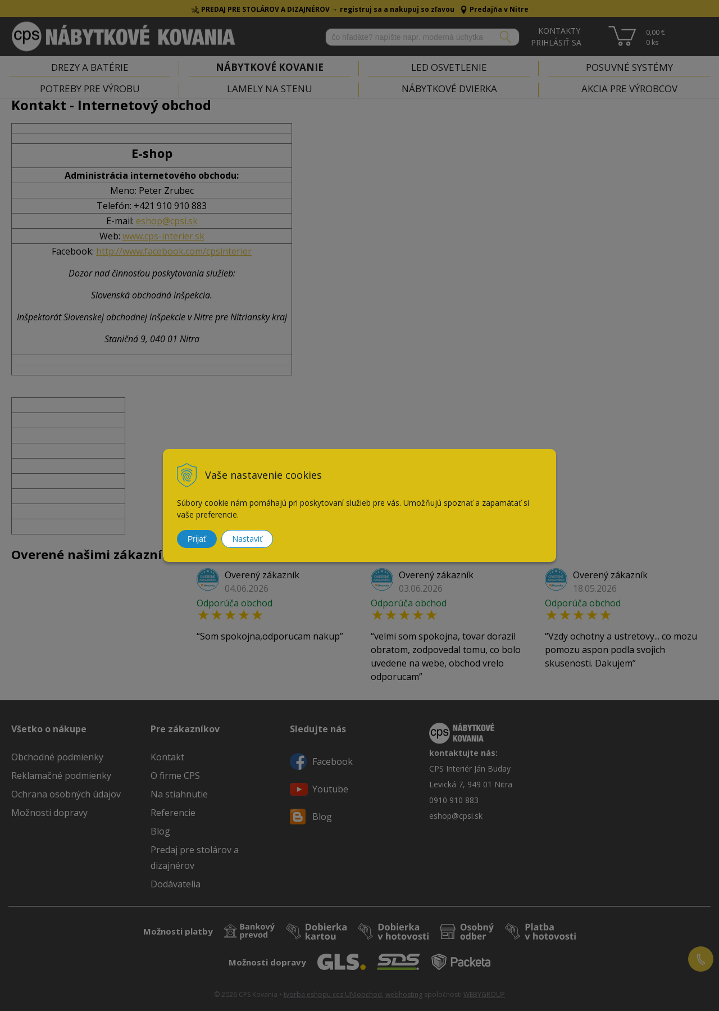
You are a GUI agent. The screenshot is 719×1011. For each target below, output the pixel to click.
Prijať (197, 538)
